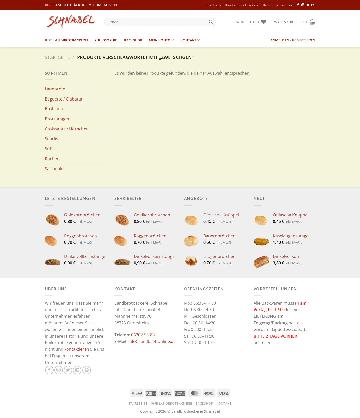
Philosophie (106, 40)
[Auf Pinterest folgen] (86, 370)
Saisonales (55, 168)
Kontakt (287, 5)
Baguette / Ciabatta (63, 99)
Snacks (51, 138)
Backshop (270, 5)
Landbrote (55, 89)
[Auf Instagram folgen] (302, 5)
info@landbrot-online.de (152, 341)
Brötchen (54, 109)
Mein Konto (161, 40)
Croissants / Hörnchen (67, 129)
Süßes (51, 149)
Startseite (214, 5)
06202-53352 (143, 335)
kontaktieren (76, 349)
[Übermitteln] (210, 22)
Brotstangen (57, 119)
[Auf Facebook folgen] (297, 5)
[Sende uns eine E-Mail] (312, 5)
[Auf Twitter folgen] (307, 5)
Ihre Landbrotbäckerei (242, 5)
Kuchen (52, 158)
